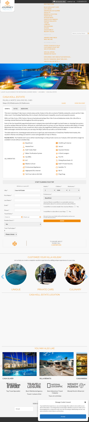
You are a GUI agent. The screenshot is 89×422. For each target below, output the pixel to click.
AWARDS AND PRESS (50, 37)
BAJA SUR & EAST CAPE (51, 7)
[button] (85, 402)
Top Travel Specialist (13, 391)
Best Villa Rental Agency (34, 391)
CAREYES (47, 24)
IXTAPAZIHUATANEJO (48, 28)
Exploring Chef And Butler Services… (57, 57)
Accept (63, 416)
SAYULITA (47, 12)
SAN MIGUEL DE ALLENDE (52, 10)
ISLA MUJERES (48, 26)
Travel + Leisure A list (34, 394)
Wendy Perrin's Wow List (75, 391)
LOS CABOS (47, 9)
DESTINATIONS (49, 4)
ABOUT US (47, 34)
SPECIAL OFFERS (49, 52)
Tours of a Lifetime (55, 396)
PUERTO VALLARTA (50, 21)
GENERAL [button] (7, 108)
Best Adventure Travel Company (55, 392)
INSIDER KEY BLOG (50, 54)
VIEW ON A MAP (80, 103)
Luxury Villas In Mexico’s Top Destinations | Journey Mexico (19, 92)
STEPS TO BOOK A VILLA (52, 45)
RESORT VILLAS (49, 31)
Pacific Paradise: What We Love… (56, 59)
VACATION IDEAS (49, 49)
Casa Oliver (7, 378)
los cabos (42, 92)
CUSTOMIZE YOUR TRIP (51, 47)
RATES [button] (16, 108)
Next (87, 366)
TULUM (46, 23)
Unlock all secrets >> (52, 61)
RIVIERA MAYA (48, 17)
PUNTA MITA (48, 16)
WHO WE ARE (48, 39)
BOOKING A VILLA (50, 42)
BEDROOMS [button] (24, 108)
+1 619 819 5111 (82, 1)
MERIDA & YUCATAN (50, 14)
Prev (1, 366)
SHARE (64, 103)
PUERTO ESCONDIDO (51, 19)
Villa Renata (45, 378)
